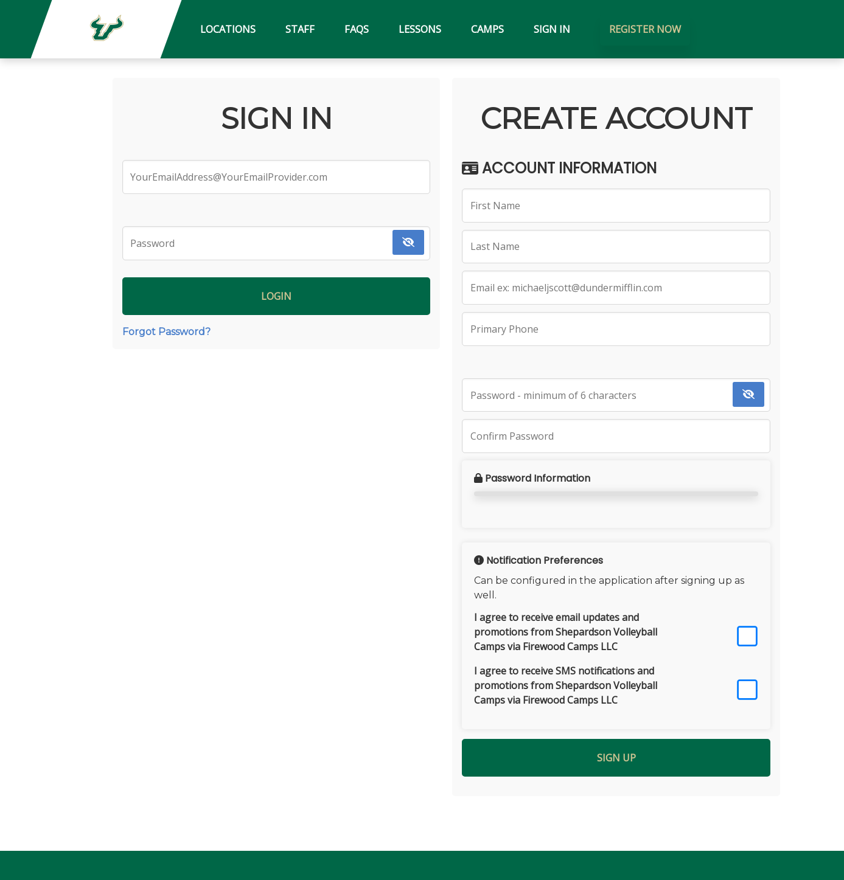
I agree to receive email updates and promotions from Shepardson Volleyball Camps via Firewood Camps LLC (565, 632)
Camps (487, 29)
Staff (300, 29)
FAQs (356, 29)
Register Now (645, 29)
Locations (228, 29)
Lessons (420, 29)
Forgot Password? (166, 332)
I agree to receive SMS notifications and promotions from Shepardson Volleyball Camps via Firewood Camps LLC (565, 685)
